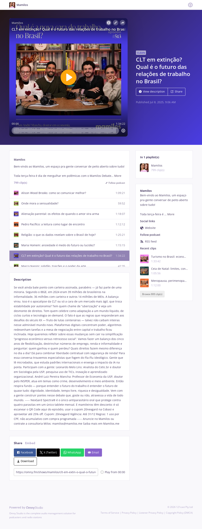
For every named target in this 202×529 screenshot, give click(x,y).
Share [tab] (18, 443)
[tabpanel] (69, 355)
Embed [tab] (30, 443)
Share (176, 91)
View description (152, 91)
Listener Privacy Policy (151, 512)
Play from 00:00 (113, 472)
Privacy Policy (129, 512)
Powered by (26, 507)
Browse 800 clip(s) (152, 294)
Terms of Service (110, 512)
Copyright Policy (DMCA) (179, 512)
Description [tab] (22, 279)
